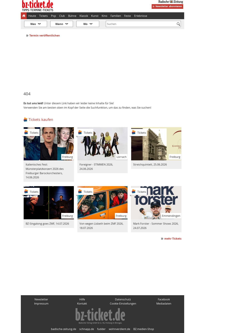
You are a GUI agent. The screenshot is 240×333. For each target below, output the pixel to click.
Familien (115, 16)
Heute (32, 16)
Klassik (84, 16)
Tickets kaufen (40, 119)
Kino (104, 16)
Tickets (43, 16)
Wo (85, 24)
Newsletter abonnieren (169, 6)
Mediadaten (163, 303)
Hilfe (82, 299)
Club (62, 16)
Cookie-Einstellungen (123, 303)
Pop (53, 16)
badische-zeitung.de (63, 329)
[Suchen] (178, 24)
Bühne (72, 16)
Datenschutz (123, 299)
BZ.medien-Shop (143, 329)
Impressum (41, 303)
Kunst (94, 16)
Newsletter (41, 299)
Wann (59, 24)
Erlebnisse (140, 16)
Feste (127, 16)
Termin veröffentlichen (44, 35)
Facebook (164, 299)
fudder (101, 329)
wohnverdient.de (119, 329)
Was (33, 24)
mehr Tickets (173, 238)
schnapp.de (86, 329)
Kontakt (82, 303)
